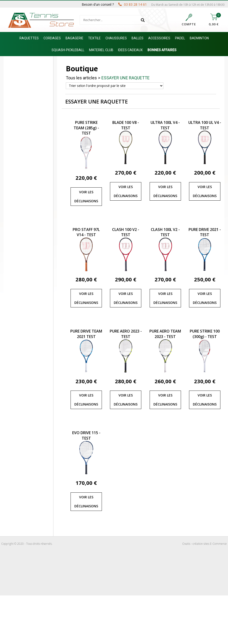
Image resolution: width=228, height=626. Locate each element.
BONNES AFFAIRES (161, 50)
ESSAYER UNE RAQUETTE (125, 77)
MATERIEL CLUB (101, 50)
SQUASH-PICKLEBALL (68, 50)
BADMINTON (199, 38)
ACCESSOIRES (159, 38)
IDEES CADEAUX (130, 50)
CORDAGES (52, 38)
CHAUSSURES (116, 38)
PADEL (180, 38)
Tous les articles (81, 77)
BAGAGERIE (74, 38)
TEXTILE (94, 38)
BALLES (137, 38)
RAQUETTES (29, 38)
